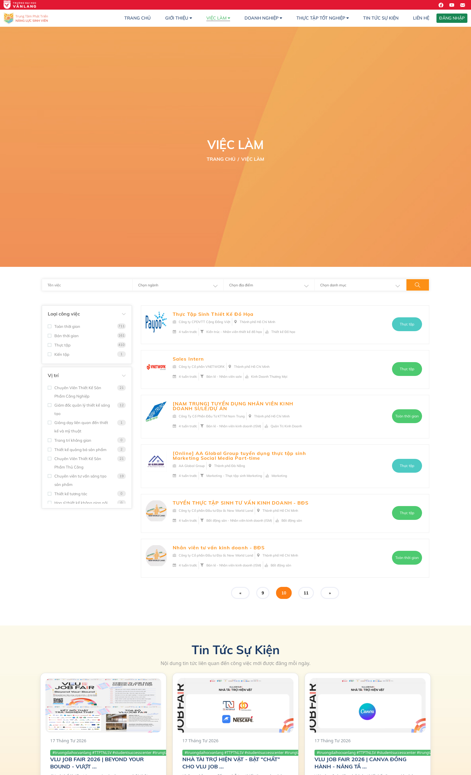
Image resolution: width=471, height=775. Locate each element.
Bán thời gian (63, 335)
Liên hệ (421, 18)
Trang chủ (137, 18)
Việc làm (218, 18)
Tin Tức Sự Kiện (381, 18)
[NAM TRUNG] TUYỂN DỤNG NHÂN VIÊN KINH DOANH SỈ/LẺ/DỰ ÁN (233, 406)
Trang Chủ (221, 159)
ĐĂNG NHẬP (452, 18)
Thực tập (59, 345)
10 (283, 592)
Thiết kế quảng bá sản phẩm (77, 449)
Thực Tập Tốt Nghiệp (322, 18)
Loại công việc (64, 314)
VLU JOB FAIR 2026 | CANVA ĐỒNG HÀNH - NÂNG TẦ (360, 763)
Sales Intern (188, 359)
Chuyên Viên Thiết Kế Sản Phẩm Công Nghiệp (74, 391)
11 (306, 592)
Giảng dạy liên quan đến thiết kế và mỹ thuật (78, 426)
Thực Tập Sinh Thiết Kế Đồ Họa (213, 314)
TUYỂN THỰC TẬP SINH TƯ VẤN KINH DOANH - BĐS (240, 503)
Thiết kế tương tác (67, 493)
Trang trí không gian (69, 440)
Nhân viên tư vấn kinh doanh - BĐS (219, 548)
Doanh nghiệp (263, 18)
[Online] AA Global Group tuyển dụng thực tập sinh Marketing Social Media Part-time (239, 455)
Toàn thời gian (64, 326)
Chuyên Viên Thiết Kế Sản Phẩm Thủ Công (74, 462)
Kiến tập (58, 354)
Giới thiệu (178, 18)
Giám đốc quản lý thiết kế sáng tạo (79, 409)
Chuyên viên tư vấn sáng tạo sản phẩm (77, 480)
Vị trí (53, 375)
